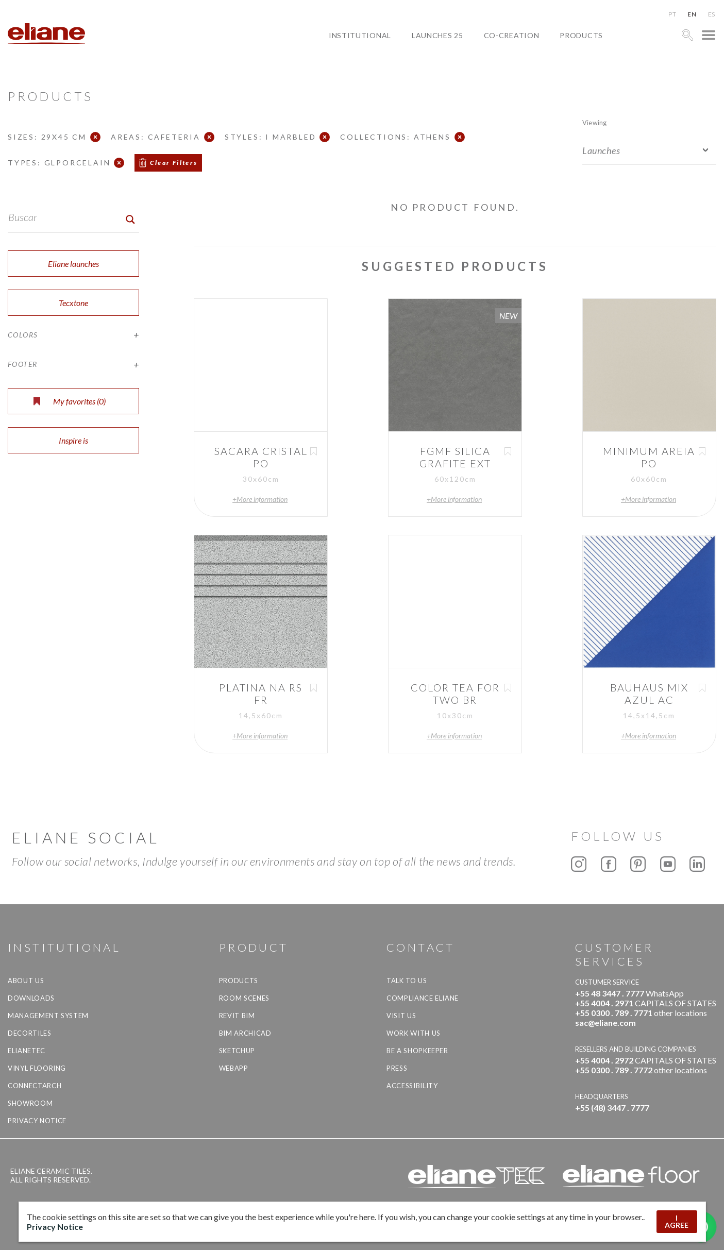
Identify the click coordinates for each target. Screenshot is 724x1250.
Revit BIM (237, 1015)
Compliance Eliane (422, 998)
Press (396, 1068)
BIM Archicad (245, 1033)
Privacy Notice (37, 1121)
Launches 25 (437, 35)
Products (581, 35)
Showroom (30, 1103)
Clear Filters (173, 162)
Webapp (233, 1068)
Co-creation (512, 35)
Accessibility (411, 1086)
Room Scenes (244, 998)
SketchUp (237, 1050)
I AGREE (676, 1221)
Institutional (360, 35)
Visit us (401, 1015)
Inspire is (73, 440)
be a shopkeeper (417, 1050)
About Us (26, 980)
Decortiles (30, 1033)
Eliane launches (73, 263)
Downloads (31, 998)
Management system (48, 1015)
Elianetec (26, 1050)
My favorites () (69, 401)
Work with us (413, 1033)
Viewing (594, 122)
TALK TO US (406, 980)
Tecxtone (73, 303)
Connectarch (34, 1086)
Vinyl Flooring (37, 1068)
